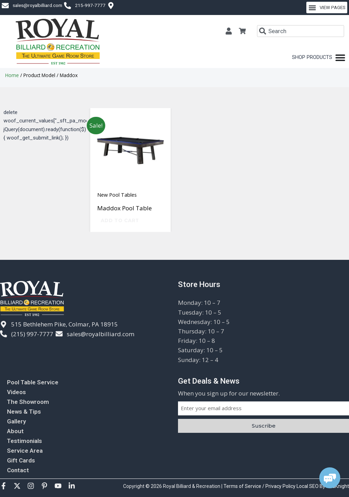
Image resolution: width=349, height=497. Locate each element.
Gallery (16, 421)
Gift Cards (21, 460)
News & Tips (24, 411)
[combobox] (300, 31)
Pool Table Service (32, 382)
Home (12, 75)
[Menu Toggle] (319, 57)
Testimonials (24, 440)
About (15, 431)
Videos (16, 392)
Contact (18, 470)
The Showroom (28, 401)
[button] (326, 7)
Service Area (25, 450)
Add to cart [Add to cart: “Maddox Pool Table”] (120, 220)
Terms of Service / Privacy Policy (260, 486)
